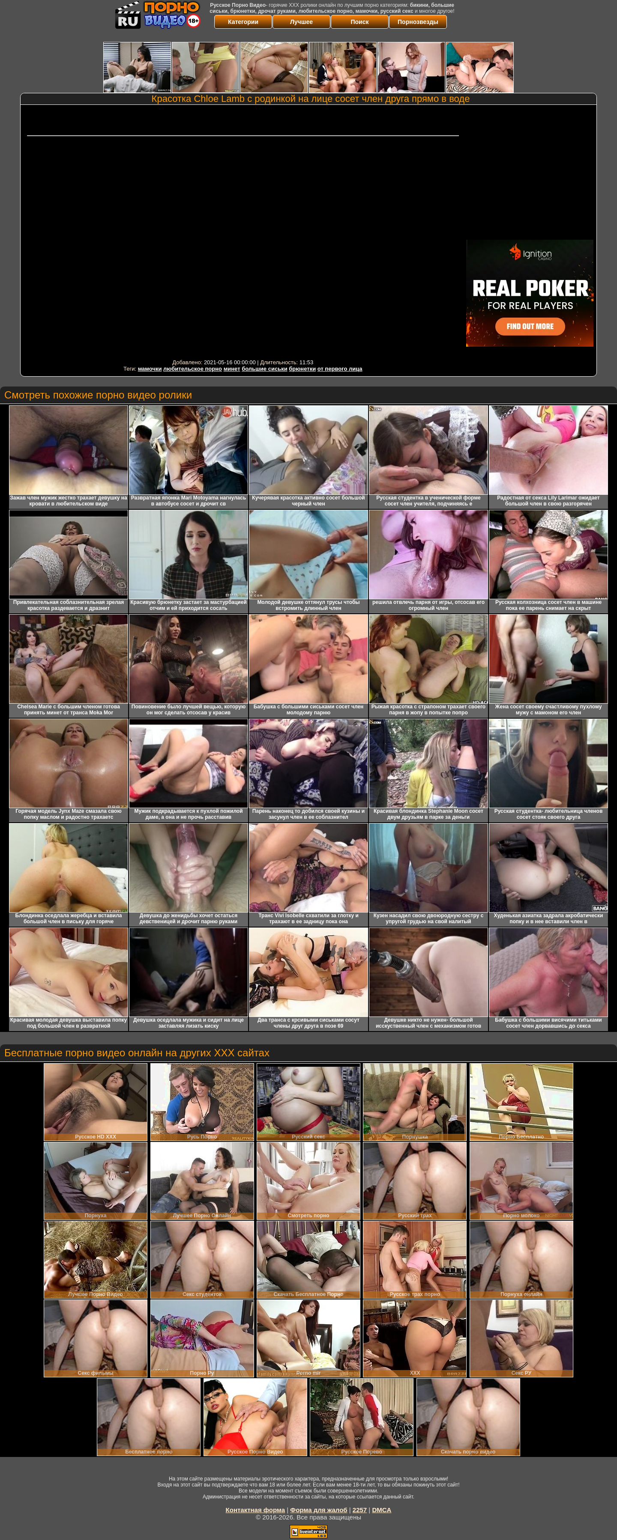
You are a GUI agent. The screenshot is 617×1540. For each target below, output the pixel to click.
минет (232, 369)
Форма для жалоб (318, 1509)
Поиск (359, 21)
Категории (243, 21)
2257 (360, 1509)
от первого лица (339, 369)
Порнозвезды (418, 21)
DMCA (381, 1509)
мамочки (150, 369)
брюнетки (302, 369)
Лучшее (301, 21)
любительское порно (192, 369)
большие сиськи (265, 369)
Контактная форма (255, 1509)
